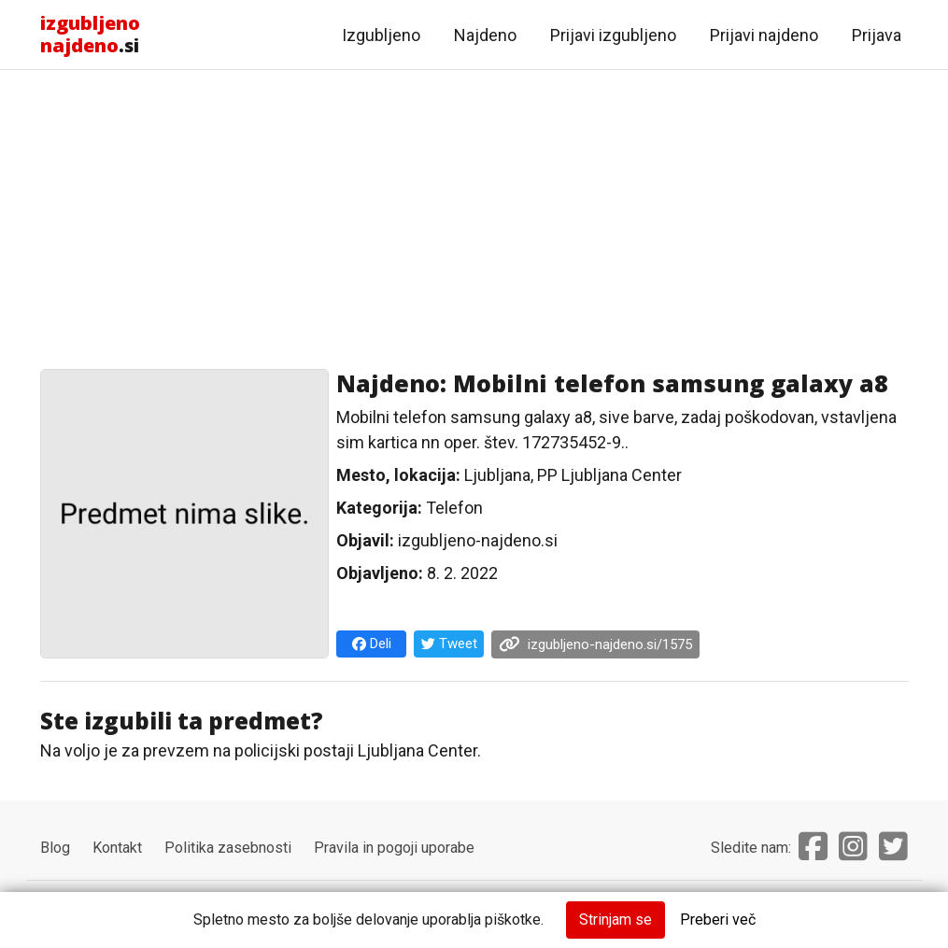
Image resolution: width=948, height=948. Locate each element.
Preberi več (718, 919)
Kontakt (117, 847)
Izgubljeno (381, 35)
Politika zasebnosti (227, 847)
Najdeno (485, 35)
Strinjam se (615, 919)
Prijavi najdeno (764, 35)
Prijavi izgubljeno (613, 35)
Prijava (876, 35)
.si (90, 34)
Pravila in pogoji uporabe (394, 847)
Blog (55, 847)
